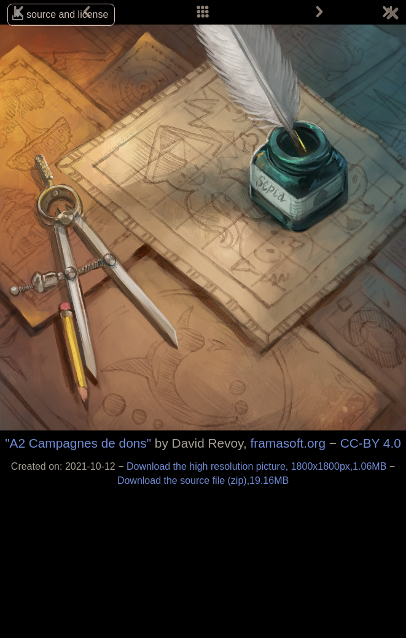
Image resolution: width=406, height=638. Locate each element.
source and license (67, 14)
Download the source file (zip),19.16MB (203, 480)
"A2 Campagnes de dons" (78, 443)
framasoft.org (288, 443)
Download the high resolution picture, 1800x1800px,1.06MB (258, 466)
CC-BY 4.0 (370, 443)
